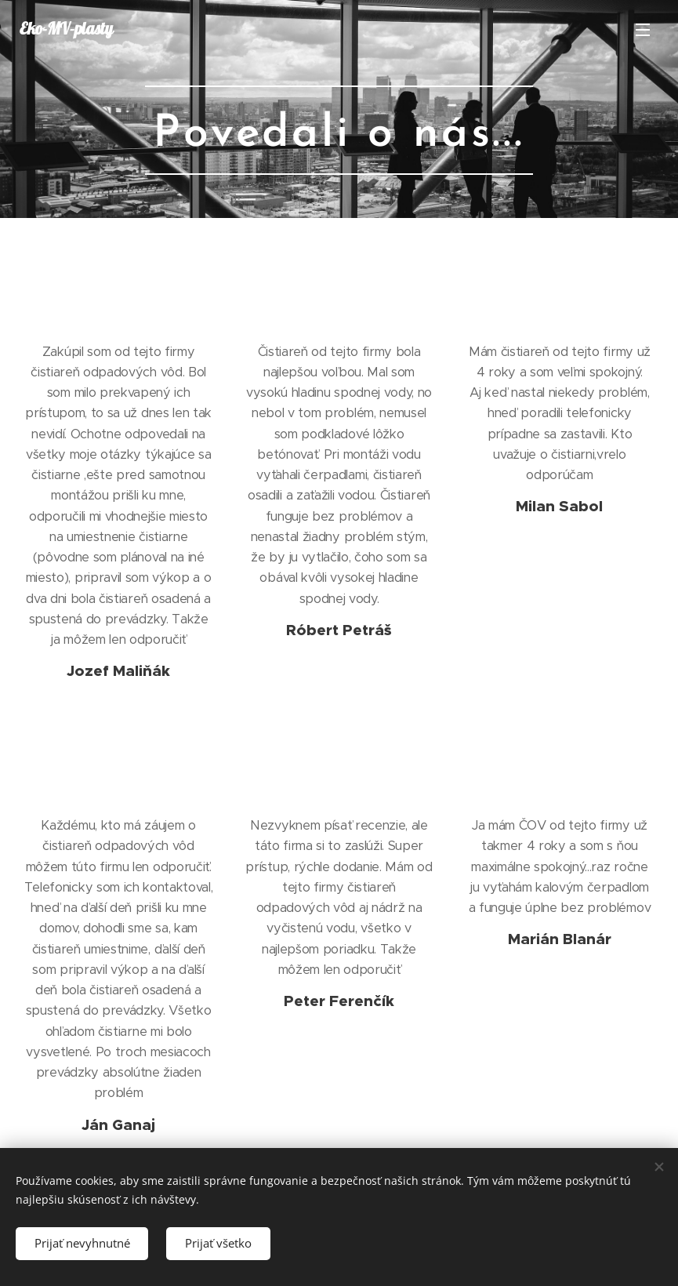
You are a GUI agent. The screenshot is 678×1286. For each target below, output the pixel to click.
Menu (643, 30)
